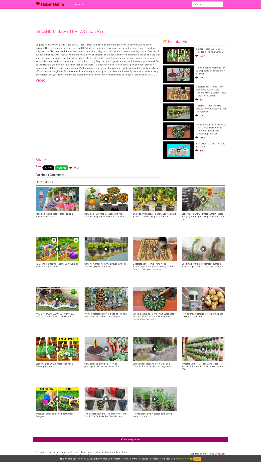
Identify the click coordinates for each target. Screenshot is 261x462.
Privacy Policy (186, 458)
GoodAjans (220, 453)
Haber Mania (50, 4)
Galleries (79, 4)
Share (38, 166)
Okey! (197, 459)
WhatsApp (62, 167)
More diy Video (130, 439)
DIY (70, 4)
